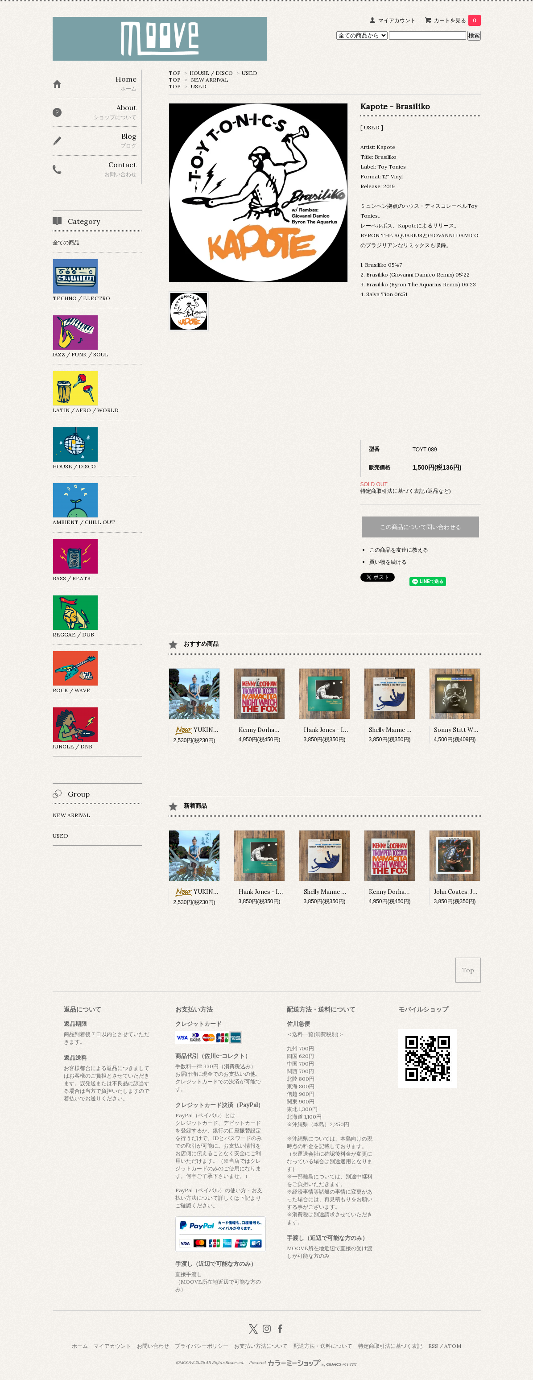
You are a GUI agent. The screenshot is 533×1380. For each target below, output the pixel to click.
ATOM (452, 1346)
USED (249, 73)
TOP (175, 73)
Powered (303, 1362)
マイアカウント (397, 20)
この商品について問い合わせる (420, 527)
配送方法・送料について (322, 1346)
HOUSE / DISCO (211, 73)
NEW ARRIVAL (209, 79)
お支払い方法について (261, 1346)
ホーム (80, 1346)
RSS (433, 1346)
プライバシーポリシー (201, 1346)
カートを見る (457, 20)
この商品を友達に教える (398, 549)
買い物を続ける (388, 561)
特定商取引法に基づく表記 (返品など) (405, 491)
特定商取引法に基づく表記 (390, 1346)
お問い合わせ (153, 1346)
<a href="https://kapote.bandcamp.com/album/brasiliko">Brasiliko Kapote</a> (420, 370)
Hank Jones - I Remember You (345, 730)
